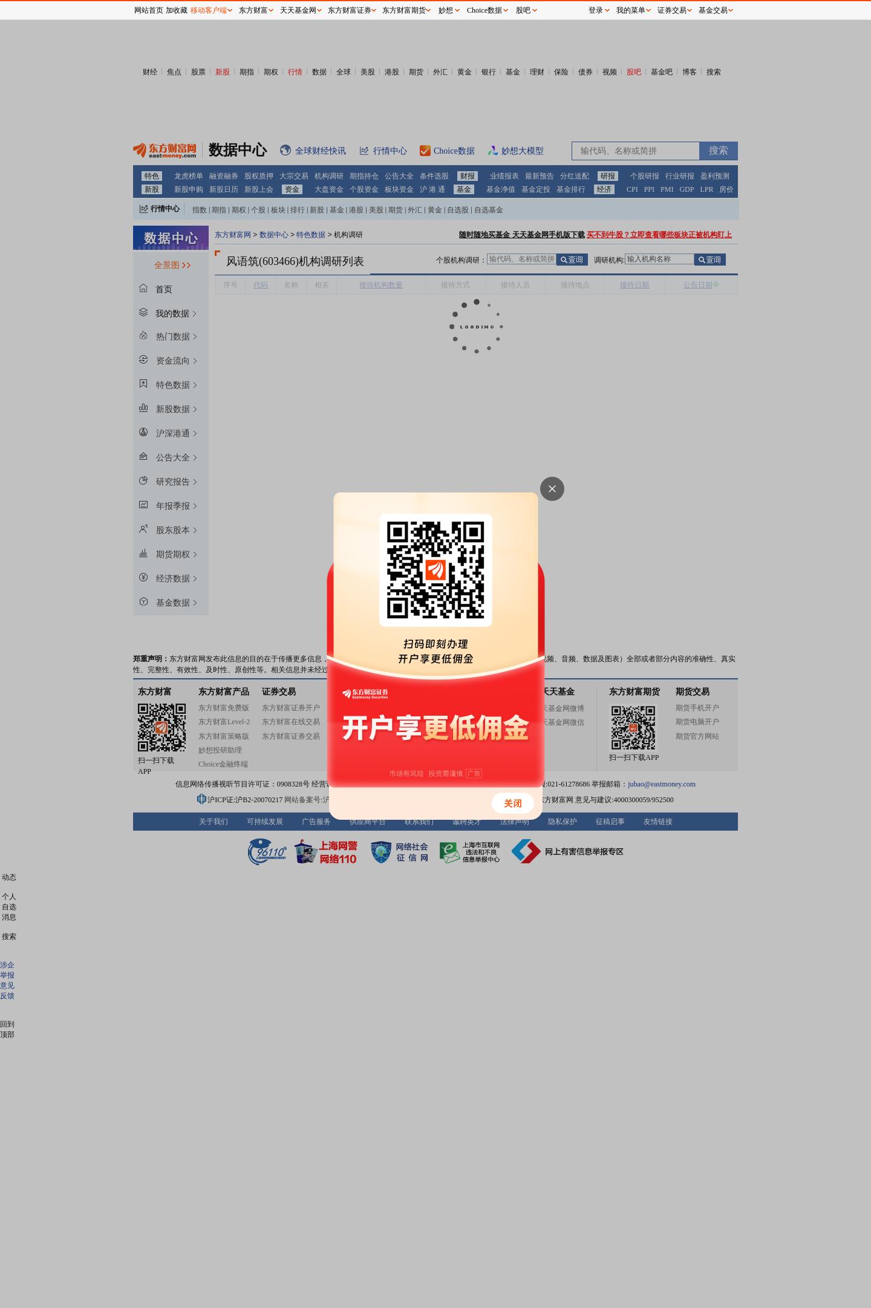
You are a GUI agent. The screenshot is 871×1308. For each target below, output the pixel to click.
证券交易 (672, 10)
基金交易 (713, 10)
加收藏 (177, 10)
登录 (596, 10)
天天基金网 (298, 10)
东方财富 (253, 10)
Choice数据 (484, 10)
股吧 (523, 10)
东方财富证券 (349, 10)
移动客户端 (209, 10)
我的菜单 (630, 10)
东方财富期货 (404, 10)
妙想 (446, 10)
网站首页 (148, 10)
